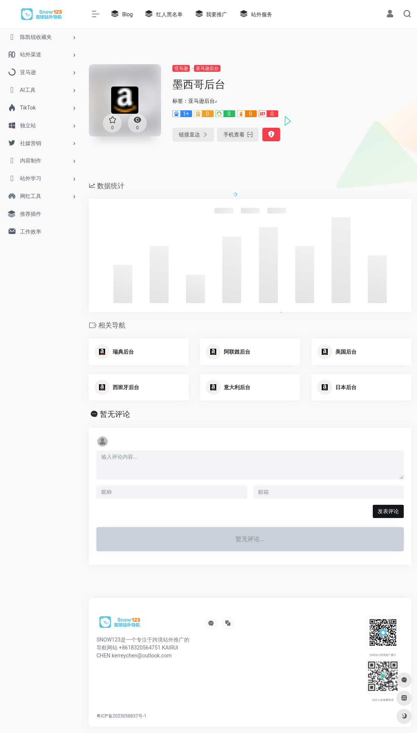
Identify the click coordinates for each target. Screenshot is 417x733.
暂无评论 (115, 414)
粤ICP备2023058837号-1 (121, 716)
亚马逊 (181, 68)
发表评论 (388, 511)
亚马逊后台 (207, 68)
